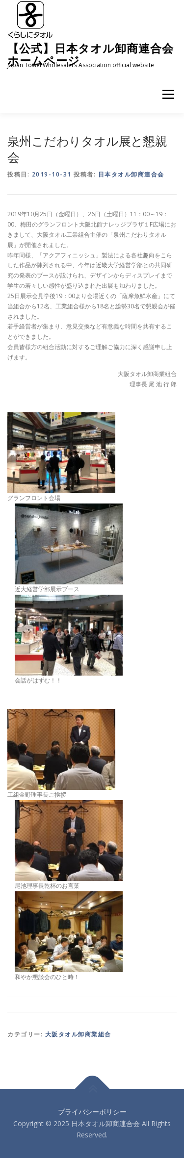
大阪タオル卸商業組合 (78, 1034)
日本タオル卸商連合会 (131, 174)
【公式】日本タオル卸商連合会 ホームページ (90, 54)
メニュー (168, 94)
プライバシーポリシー (92, 1111)
